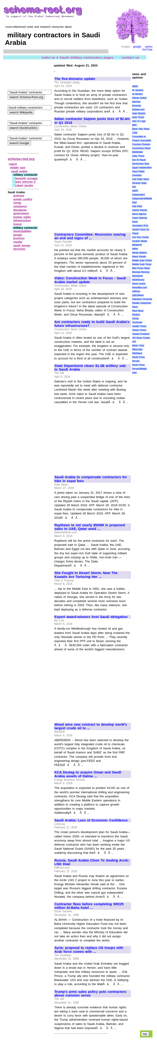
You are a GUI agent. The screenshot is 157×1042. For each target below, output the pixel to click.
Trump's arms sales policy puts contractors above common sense (90, 993)
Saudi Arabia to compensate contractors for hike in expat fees (90, 479)
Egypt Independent (142, 167)
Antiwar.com (138, 109)
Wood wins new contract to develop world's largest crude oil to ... (90, 726)
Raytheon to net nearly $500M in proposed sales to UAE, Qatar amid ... (89, 527)
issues (17, 224)
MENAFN (137, 245)
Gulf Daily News (140, 179)
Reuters (136, 314)
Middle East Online (142, 260)
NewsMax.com (139, 287)
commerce (20, 206)
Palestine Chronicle (142, 299)
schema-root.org (21, 159)
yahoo (149, 46)
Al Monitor (137, 94)
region (13, 164)
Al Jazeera (137, 90)
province (19, 238)
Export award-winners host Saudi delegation (91, 617)
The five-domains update (74, 79)
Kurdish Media (139, 241)
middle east (17, 167)
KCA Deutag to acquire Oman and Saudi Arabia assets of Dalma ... (87, 774)
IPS (134, 187)
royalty (17, 242)
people (17, 234)
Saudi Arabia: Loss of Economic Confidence (91, 820)
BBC (134, 125)
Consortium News (141, 148)
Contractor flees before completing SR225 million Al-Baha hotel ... (89, 906)
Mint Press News (141, 268)
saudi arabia (19, 171)
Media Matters (139, 253)
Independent (138, 194)
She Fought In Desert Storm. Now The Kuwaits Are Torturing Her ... (86, 575)
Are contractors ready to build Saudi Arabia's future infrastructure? (91, 324)
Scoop (135, 318)
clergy (17, 202)
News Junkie (138, 283)
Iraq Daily (137, 206)
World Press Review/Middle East (139, 369)
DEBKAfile (137, 152)
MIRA (135, 249)
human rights (22, 217)
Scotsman (137, 322)
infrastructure (22, 220)
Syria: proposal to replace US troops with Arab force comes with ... (88, 949)
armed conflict (22, 199)
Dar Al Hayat (138, 160)
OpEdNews (138, 295)
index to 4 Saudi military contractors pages (77, 57)
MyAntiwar (137, 276)
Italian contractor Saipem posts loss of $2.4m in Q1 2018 (92, 121)
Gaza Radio (138, 171)
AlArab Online (139, 98)
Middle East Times (141, 264)
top (145, 1034)
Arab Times (138, 117)
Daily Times (138, 156)
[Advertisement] (92, 195)
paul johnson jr (26, 181)
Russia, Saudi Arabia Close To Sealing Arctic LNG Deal (91, 862)
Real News (137, 311)
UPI (134, 342)
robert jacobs (24, 185)
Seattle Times (139, 326)
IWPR (135, 191)
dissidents (20, 210)
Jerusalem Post (140, 225)
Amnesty (136, 105)
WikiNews (137, 353)
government (21, 213)
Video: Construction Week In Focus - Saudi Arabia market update (90, 280)
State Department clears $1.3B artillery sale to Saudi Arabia (90, 367)
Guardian (136, 175)
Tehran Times (139, 330)
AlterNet (136, 102)
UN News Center (141, 338)
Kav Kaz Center (140, 237)
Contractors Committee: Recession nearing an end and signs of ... (90, 236)
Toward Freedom (141, 334)
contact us (130, 57)
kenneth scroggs (27, 178)
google (137, 46)
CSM (134, 133)
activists (18, 195)
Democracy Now (140, 164)
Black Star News (141, 129)
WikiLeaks (137, 349)
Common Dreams (141, 144)
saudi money (21, 245)
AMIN (135, 86)
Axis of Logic (139, 121)
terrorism (19, 249)
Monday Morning (140, 272)
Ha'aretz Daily (139, 183)
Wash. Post (138, 345)
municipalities (22, 231)
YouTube (147, 49)
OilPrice (136, 291)
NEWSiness (138, 280)
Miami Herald (139, 256)
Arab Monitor (138, 113)
